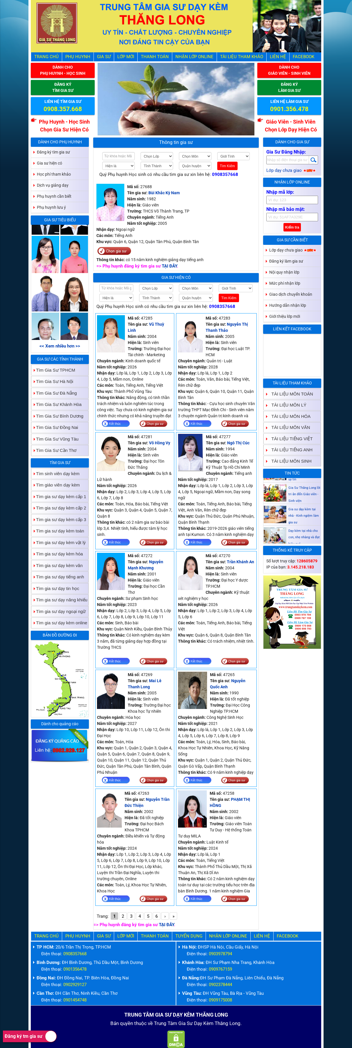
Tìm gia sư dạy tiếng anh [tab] (57, 576)
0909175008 (220, 1000)
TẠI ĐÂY (169, 266)
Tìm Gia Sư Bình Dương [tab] (57, 416)
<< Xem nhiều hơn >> (59, 346)
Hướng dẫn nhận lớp (287, 305)
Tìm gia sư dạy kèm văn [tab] (57, 565)
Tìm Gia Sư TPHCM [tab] (53, 370)
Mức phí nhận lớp (284, 283)
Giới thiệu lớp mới (284, 316)
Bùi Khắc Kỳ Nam (164, 192)
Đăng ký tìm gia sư (53, 152)
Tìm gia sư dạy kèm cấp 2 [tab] (58, 507)
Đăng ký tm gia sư (31, 1036)
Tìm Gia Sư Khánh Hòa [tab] (56, 404)
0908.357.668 (63, 109)
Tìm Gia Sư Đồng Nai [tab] (54, 427)
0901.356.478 (289, 109)
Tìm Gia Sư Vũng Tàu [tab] (54, 438)
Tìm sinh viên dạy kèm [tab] (55, 473)
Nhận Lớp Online (194, 56)
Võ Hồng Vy (159, 443)
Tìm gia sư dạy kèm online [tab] (59, 622)
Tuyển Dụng (188, 936)
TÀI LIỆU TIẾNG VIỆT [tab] (290, 438)
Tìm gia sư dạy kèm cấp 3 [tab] (58, 519)
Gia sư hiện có (176, 277)
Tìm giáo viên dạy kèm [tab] (55, 484)
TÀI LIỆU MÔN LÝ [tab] (287, 404)
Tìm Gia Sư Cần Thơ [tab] (53, 450)
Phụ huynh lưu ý (51, 207)
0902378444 (220, 984)
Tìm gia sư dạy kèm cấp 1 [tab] (58, 496)
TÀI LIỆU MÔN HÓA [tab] (289, 416)
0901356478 (75, 969)
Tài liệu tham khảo (241, 56)
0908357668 (225, 174)
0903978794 (220, 953)
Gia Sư (104, 56)
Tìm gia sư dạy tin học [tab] (55, 588)
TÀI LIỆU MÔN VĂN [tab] (288, 427)
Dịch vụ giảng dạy (53, 185)
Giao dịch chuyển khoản (290, 294)
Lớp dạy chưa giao (291, 170)
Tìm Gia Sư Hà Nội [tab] (52, 381)
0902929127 (75, 984)
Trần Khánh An (240, 561)
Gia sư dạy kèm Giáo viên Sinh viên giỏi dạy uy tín (304, 488)
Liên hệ (278, 56)
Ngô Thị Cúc (238, 443)
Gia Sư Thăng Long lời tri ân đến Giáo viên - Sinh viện (304, 510)
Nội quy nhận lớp (284, 272)
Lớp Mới (125, 56)
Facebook (303, 56)
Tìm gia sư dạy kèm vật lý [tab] (58, 542)
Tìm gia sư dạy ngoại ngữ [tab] (58, 611)
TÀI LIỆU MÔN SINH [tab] (289, 461)
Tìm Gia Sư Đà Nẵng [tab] (54, 393)
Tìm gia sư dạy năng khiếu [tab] (59, 599)
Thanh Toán (155, 56)
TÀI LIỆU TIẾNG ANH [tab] (290, 449)
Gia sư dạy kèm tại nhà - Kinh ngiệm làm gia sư (303, 531)
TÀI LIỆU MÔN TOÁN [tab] (290, 393)
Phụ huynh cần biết (54, 196)
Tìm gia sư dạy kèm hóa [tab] (57, 553)
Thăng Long (227, 1023)
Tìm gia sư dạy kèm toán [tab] (57, 530)
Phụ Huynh (77, 56)
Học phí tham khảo (54, 174)
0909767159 (220, 969)
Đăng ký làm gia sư (286, 261)
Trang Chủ (46, 56)
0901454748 (75, 1000)
